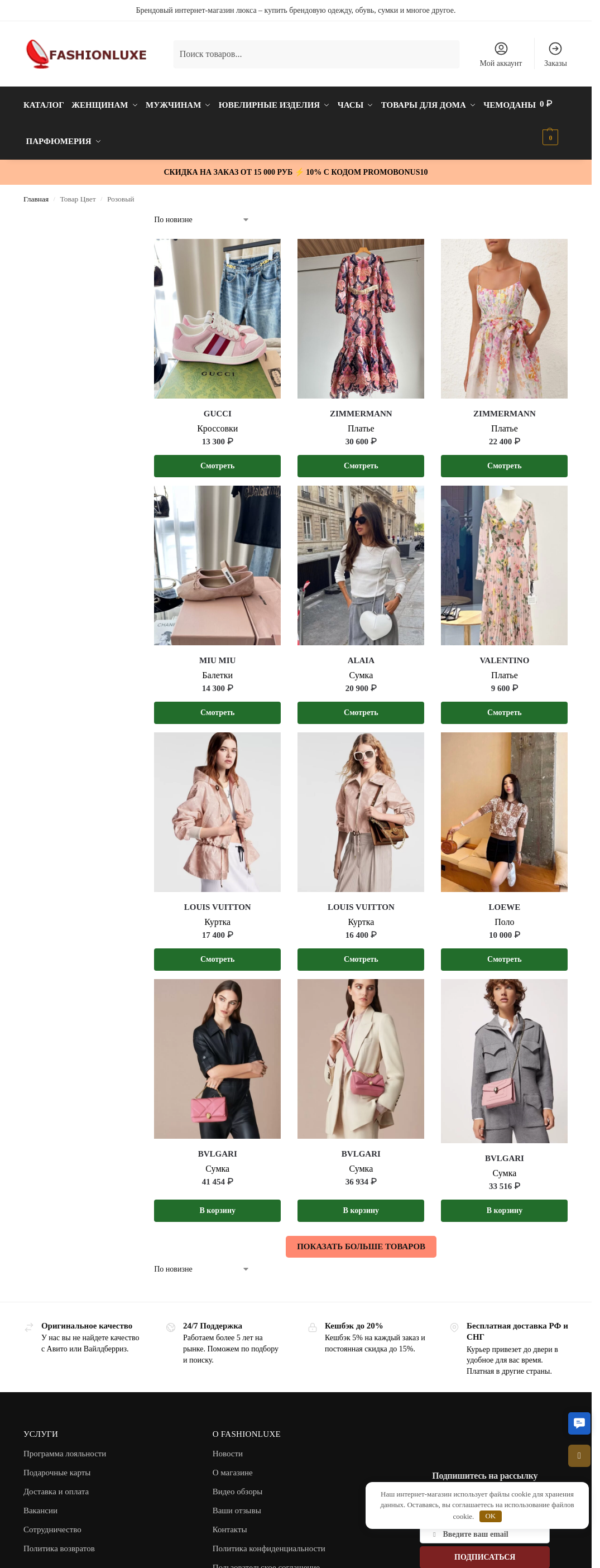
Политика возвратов (59, 1542)
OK (490, 1516)
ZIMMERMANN (361, 408)
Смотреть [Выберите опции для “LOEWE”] (504, 954)
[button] (579, 1423)
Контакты (230, 1523)
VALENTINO (504, 654)
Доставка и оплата (56, 1485)
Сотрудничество (52, 1523)
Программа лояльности (65, 1448)
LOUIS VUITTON (217, 901)
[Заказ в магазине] (202, 214)
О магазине (233, 1466)
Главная (36, 193)
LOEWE (505, 901)
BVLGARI (217, 1148)
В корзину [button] (218, 1205)
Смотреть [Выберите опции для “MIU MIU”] (217, 707)
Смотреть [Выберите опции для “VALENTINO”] (504, 707)
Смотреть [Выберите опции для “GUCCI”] (217, 460)
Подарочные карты (57, 1466)
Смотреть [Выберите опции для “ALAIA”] (361, 707)
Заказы (555, 54)
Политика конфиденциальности (269, 1542)
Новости (228, 1448)
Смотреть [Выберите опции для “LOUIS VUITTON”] (217, 954)
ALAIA (361, 654)
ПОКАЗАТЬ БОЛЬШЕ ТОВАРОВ (361, 1240)
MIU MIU (217, 654)
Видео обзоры (238, 1485)
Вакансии (40, 1504)
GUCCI (218, 408)
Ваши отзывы (237, 1504)
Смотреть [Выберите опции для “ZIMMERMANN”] (361, 460)
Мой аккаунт (501, 54)
